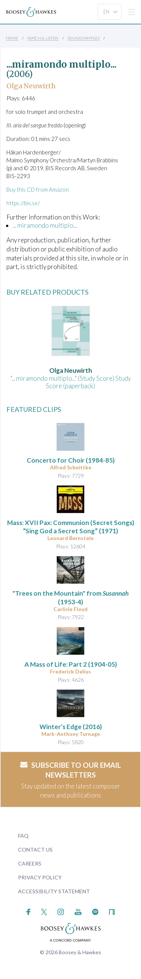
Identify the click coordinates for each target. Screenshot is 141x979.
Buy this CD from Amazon (37, 189)
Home (12, 38)
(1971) (70, 527)
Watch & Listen (43, 38)
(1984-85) (71, 460)
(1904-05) (70, 664)
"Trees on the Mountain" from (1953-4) (70, 597)
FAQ (23, 835)
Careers (29, 863)
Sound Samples (84, 38)
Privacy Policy (40, 877)
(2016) (70, 727)
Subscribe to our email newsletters (70, 770)
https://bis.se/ (23, 203)
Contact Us (35, 849)
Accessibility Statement (54, 891)
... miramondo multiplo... (45, 225)
